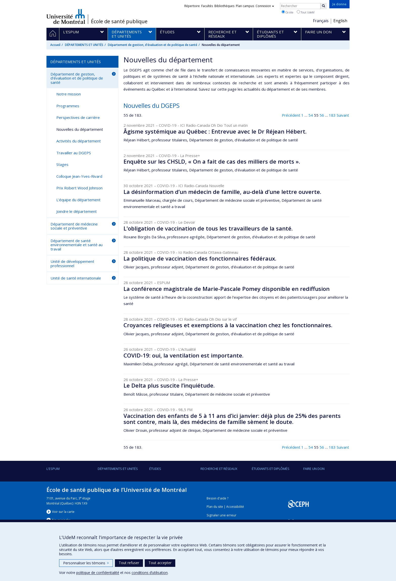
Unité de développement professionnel (72, 263)
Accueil (55, 45)
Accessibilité (235, 506)
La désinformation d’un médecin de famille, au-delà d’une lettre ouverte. (222, 191)
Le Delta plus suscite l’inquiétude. (169, 385)
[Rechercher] (323, 6)
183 (332, 115)
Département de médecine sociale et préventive (74, 226)
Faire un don (314, 468)
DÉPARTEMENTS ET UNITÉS (84, 45)
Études (155, 468)
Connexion (265, 6)
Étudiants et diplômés (270, 468)
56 (321, 115)
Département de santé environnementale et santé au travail (77, 244)
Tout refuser (129, 562)
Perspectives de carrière (78, 117)
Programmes (67, 105)
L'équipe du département (78, 199)
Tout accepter (159, 562)
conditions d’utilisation (150, 572)
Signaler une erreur (221, 515)
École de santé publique (119, 21)
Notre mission (68, 93)
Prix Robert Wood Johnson (79, 187)
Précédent (291, 115)
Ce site (287, 12)
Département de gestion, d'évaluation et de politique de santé (152, 45)
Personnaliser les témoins (86, 563)
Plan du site (215, 506)
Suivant (343, 115)
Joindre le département (76, 211)
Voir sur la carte (63, 512)
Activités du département (78, 140)
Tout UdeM (305, 12)
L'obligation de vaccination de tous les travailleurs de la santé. (208, 228)
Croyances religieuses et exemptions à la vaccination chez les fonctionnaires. (227, 325)
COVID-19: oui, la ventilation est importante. (183, 355)
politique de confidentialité (97, 572)
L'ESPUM (53, 468)
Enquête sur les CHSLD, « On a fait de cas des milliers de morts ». (211, 161)
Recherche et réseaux (219, 468)
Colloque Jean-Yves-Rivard (79, 176)
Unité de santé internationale (76, 278)
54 (310, 115)
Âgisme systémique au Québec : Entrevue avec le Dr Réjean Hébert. (215, 131)
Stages (62, 164)
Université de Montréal (65, 16)
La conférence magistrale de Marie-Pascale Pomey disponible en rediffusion (226, 288)
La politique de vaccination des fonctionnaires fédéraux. (199, 258)
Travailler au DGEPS (73, 152)
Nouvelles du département (79, 129)
